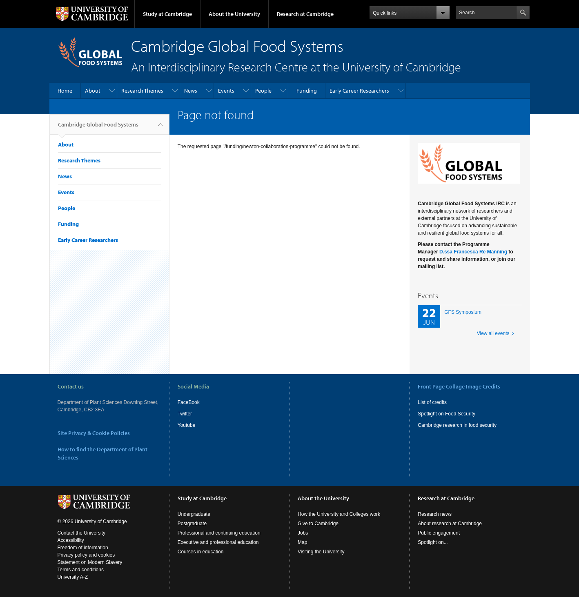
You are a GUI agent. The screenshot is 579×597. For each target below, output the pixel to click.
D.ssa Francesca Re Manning (473, 252)
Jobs (303, 533)
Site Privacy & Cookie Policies (94, 433)
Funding (306, 90)
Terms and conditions (81, 570)
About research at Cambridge (450, 523)
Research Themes (142, 90)
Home (65, 90)
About (92, 90)
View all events (493, 333)
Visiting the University (321, 552)
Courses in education (201, 552)
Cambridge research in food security (457, 425)
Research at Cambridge (305, 14)
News (190, 90)
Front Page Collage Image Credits (459, 386)
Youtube (187, 425)
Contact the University (81, 533)
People (263, 90)
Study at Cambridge (167, 14)
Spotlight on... (433, 542)
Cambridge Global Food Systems (98, 128)
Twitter (185, 414)
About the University (234, 14)
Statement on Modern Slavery (90, 562)
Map (302, 542)
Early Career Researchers (359, 90)
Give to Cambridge (318, 523)
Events (226, 90)
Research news (435, 514)
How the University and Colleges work (339, 514)
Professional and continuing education (219, 533)
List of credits (432, 402)
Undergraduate (194, 514)
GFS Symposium (462, 312)
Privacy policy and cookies (86, 555)
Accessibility (71, 540)
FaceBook (189, 402)
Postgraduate (192, 523)
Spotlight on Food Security (446, 414)
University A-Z (73, 577)
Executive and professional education (218, 542)
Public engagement (439, 533)
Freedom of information (83, 547)
